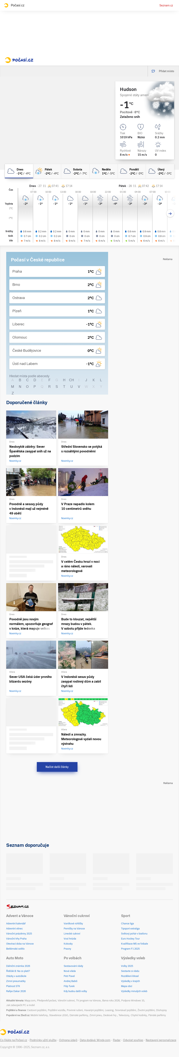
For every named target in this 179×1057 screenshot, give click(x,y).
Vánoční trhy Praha (16, 938)
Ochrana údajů (68, 1040)
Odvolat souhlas (133, 1040)
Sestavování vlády (73, 966)
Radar (116, 1040)
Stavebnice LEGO (58, 1015)
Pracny (67, 948)
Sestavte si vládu (130, 971)
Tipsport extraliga (130, 928)
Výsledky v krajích (130, 981)
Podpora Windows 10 (132, 1000)
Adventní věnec (14, 928)
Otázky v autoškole (16, 976)
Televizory (124, 1015)
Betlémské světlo (15, 948)
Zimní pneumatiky (16, 981)
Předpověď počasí (46, 1000)
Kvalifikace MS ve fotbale (134, 943)
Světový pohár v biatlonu (134, 933)
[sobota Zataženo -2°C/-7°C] (75, 171)
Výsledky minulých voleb (134, 991)
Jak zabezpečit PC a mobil (20, 1005)
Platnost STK (13, 986)
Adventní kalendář (16, 923)
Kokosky (68, 943)
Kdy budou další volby (75, 991)
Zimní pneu (96, 1015)
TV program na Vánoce (88, 1000)
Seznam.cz (166, 5)
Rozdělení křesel (130, 976)
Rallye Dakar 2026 (16, 991)
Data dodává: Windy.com (95, 1040)
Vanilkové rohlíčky (73, 923)
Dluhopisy (161, 1010)
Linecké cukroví (72, 933)
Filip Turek (69, 986)
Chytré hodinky (139, 1015)
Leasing (109, 1010)
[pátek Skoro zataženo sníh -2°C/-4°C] (47, 171)
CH (71, 380)
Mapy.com (30, 1000)
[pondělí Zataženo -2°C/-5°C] (132, 171)
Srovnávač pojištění (125, 1010)
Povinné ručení (75, 1010)
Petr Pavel (69, 976)
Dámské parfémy (79, 1015)
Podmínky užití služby (43, 1040)
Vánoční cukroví (66, 1000)
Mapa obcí (126, 986)
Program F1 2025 (130, 948)
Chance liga (127, 923)
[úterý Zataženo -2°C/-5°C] (160, 171)
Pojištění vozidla (56, 1010)
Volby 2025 (127, 966)
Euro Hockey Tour (130, 938)
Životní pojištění (146, 1010)
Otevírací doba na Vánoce (20, 943)
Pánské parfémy (157, 1015)
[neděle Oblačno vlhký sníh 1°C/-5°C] (104, 171)
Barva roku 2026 (111, 1000)
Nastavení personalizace (161, 1040)
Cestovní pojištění (36, 1010)
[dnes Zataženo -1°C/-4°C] (19, 171)
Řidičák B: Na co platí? (18, 971)
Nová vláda (70, 971)
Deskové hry (110, 1015)
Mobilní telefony (39, 1015)
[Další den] (170, 213)
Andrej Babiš (70, 981)
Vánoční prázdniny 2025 (19, 933)
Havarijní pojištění (93, 1010)
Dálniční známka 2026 (18, 966)
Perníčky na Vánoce (74, 928)
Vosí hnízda (70, 938)
